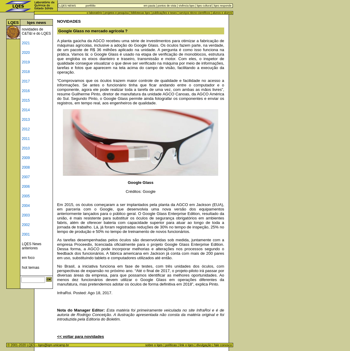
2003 (26, 215)
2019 (26, 62)
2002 (26, 225)
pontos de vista (167, 5)
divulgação (204, 345)
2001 (26, 234)
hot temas (30, 267)
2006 (26, 186)
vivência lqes (186, 5)
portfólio (90, 5)
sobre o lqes (154, 345)
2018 (26, 72)
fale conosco (223, 345)
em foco (28, 258)
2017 (26, 81)
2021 (26, 43)
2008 (26, 167)
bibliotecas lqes (140, 12)
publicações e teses (164, 12)
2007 (26, 177)
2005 (26, 196)
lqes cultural (204, 5)
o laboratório (94, 12)
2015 (26, 100)
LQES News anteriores (31, 246)
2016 (26, 91)
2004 (26, 206)
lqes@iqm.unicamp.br (53, 345)
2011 (26, 139)
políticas (171, 345)
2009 (26, 158)
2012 (26, 129)
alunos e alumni (222, 12)
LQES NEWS (67, 5)
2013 (26, 119)
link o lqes (186, 345)
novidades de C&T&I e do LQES (36, 31)
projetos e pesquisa (117, 12)
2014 (26, 110)
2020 (26, 53)
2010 (26, 148)
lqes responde (222, 5)
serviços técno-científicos (194, 12)
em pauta (149, 5)
